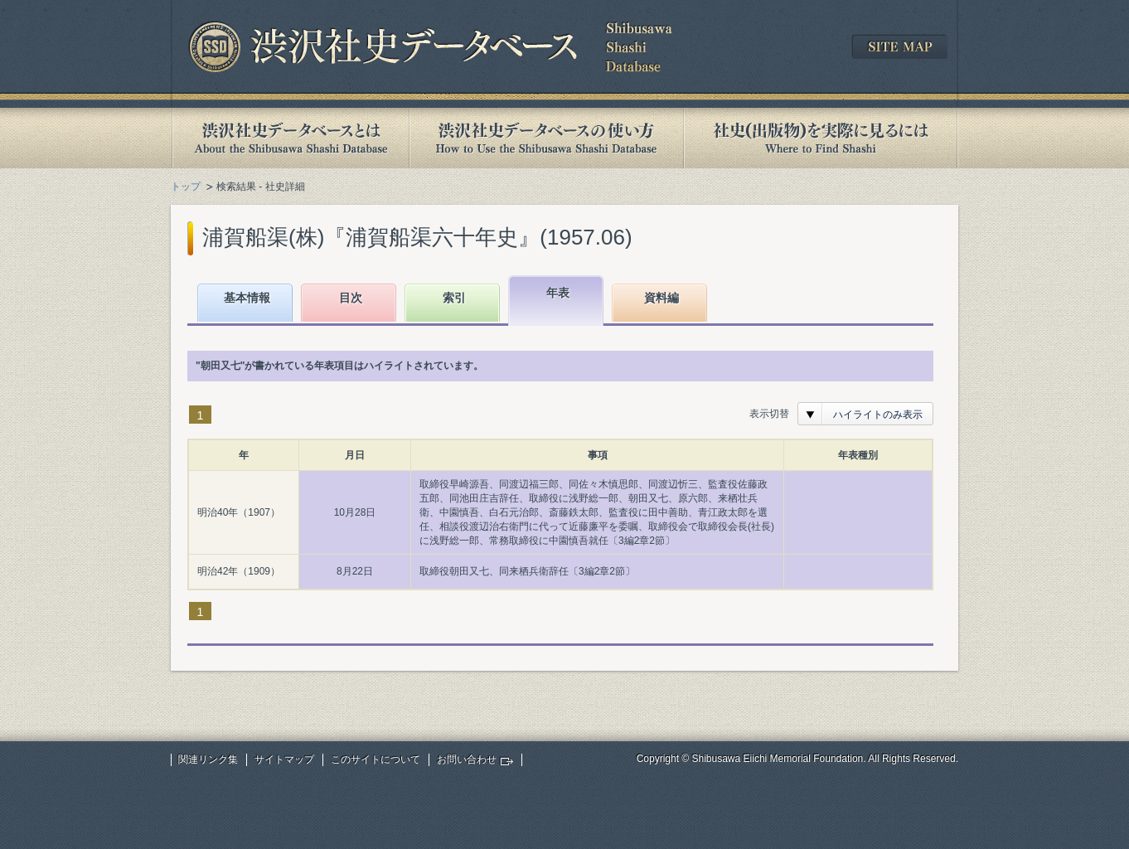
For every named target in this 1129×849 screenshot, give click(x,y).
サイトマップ (284, 759)
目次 (350, 297)
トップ (186, 186)
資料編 (661, 297)
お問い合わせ (467, 759)
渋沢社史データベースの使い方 (546, 138)
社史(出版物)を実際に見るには (820, 138)
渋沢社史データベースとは (290, 138)
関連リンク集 (208, 759)
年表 (557, 292)
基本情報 (247, 297)
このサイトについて (375, 759)
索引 (454, 297)
